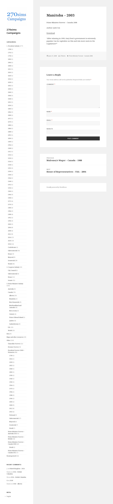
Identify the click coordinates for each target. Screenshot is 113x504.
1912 (9, 152)
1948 (9, 181)
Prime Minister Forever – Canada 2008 (16, 443)
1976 (9, 204)
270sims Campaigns (13, 31)
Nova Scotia (13, 311)
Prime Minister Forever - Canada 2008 (81, 56)
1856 (9, 105)
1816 (9, 72)
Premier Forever (13, 347)
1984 (9, 211)
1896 (9, 138)
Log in (9, 496)
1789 (10, 356)
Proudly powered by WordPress (57, 187)
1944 (9, 178)
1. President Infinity (13, 46)
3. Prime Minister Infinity (15, 284)
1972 (9, 201)
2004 (9, 227)
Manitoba (12, 299)
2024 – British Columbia (18, 477)
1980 (9, 208)
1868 (9, 115)
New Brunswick (14, 302)
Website (50, 129)
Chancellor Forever (14, 344)
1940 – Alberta (17, 484)
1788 (9, 49)
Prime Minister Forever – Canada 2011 (16, 452)
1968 (9, 198)
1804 (9, 62)
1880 (9, 125)
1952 (9, 185)
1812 (9, 69)
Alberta (11, 295)
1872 (9, 119)
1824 (9, 79)
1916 (9, 155)
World (10, 264)
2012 (9, 234)
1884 (9, 128)
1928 (9, 165)
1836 (9, 89)
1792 (9, 53)
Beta (8, 334)
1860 (9, 109)
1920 (9, 158)
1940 (9, 175)
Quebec (11, 321)
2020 (9, 241)
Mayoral (10, 257)
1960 (9, 191)
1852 (9, 102)
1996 (9, 221)
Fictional (12, 415)
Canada (10, 292)
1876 (9, 122)
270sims (63, 56)
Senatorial (11, 260)
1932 (9, 168)
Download (51, 33)
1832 (9, 86)
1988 (9, 214)
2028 (11, 480)
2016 (9, 237)
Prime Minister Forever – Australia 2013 (16, 433)
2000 (9, 224)
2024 (9, 244)
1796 (9, 56)
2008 (9, 231)
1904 (9, 145)
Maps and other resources (15, 337)
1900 (9, 142)
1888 (9, 132)
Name (49, 112)
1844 (9, 95)
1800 (9, 59)
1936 (9, 171)
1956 (9, 188)
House (10, 254)
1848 (9, 99)
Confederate (12, 247)
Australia (11, 289)
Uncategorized (11, 456)
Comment (51, 84)
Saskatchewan (13, 324)
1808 (9, 66)
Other (8, 340)
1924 (9, 161)
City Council (12, 270)
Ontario (11, 314)
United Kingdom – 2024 (17, 469)
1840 (9, 92)
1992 (9, 218)
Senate (10, 280)
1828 (9, 82)
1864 (9, 112)
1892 (9, 135)
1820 (9, 76)
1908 (9, 148)
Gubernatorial (12, 251)
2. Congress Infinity (13, 267)
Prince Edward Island (16, 317)
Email (49, 120)
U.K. (9, 327)
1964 (9, 194)
